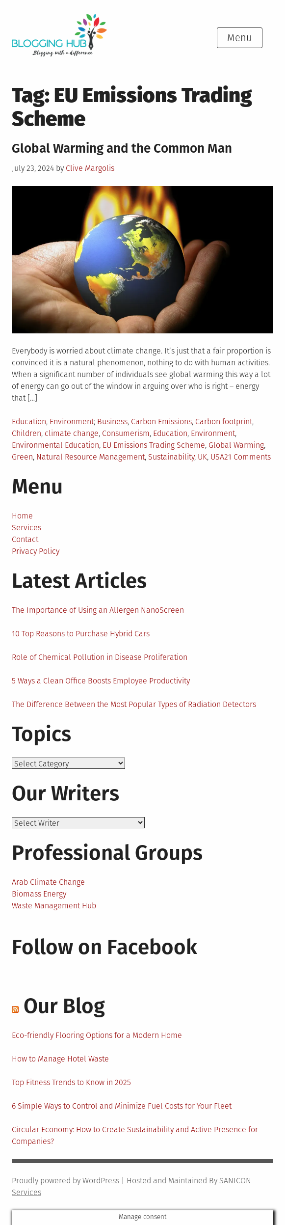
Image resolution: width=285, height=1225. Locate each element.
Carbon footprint (223, 421)
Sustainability (171, 457)
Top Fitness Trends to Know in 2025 (71, 1082)
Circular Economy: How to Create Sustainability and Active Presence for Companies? (135, 1135)
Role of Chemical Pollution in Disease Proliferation (99, 657)
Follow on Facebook (104, 947)
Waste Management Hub (54, 905)
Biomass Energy (39, 893)
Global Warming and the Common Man (122, 148)
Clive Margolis (90, 168)
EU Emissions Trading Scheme (154, 445)
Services (26, 527)
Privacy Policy (35, 551)
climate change (72, 433)
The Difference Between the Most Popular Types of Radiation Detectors (134, 704)
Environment (72, 421)
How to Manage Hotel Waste (60, 1058)
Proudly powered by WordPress (65, 1180)
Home (22, 515)
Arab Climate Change (48, 882)
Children (26, 433)
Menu (239, 38)
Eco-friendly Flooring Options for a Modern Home (97, 1035)
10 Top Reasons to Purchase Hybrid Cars (81, 633)
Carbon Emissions (161, 421)
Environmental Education (55, 445)
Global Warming (236, 445)
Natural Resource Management (90, 457)
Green (22, 457)
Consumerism (126, 433)
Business (112, 421)
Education (29, 421)
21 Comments (247, 457)
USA (217, 457)
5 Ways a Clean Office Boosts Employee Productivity (101, 680)
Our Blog (64, 1006)
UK (202, 457)
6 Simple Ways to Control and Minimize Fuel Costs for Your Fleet (122, 1106)
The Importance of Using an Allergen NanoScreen (98, 610)
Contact (25, 539)
